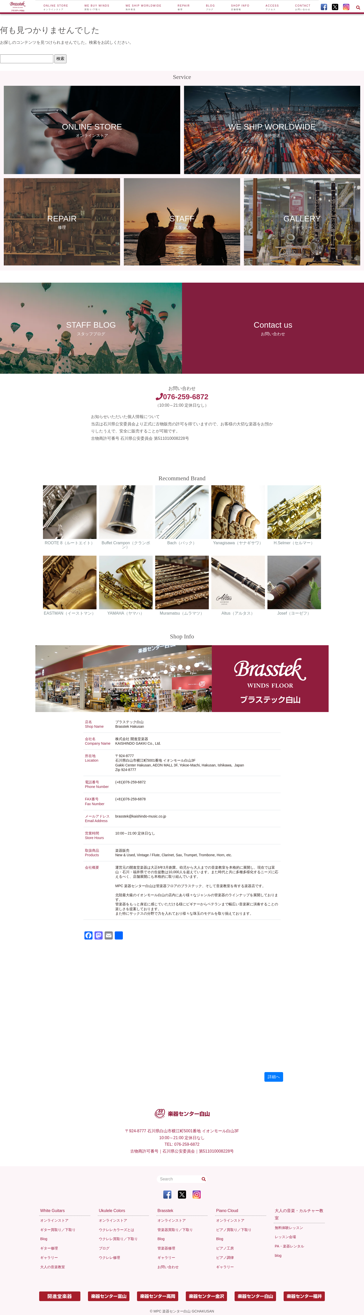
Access (272, 7)
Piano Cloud (227, 1210)
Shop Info (240, 7)
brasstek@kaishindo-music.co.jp (140, 816)
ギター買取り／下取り (58, 1230)
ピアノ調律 (225, 1258)
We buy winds (96, 7)
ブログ (104, 1248)
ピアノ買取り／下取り (234, 1230)
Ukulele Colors (112, 1210)
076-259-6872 (182, 397)
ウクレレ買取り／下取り (118, 1239)
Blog (210, 7)
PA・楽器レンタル (289, 1246)
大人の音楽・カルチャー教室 (299, 1214)
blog (278, 1256)
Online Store (55, 7)
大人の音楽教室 (52, 1267)
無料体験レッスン (289, 1228)
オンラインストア (54, 1220)
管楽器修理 (166, 1248)
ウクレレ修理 (109, 1258)
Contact (303, 7)
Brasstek (165, 1210)
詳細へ (274, 1077)
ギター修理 (49, 1248)
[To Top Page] (17, 7)
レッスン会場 (285, 1237)
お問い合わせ (168, 1267)
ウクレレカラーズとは (116, 1230)
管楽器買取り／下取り (175, 1230)
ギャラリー (49, 1258)
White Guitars (52, 1210)
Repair (184, 7)
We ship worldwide (144, 7)
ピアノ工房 (225, 1248)
